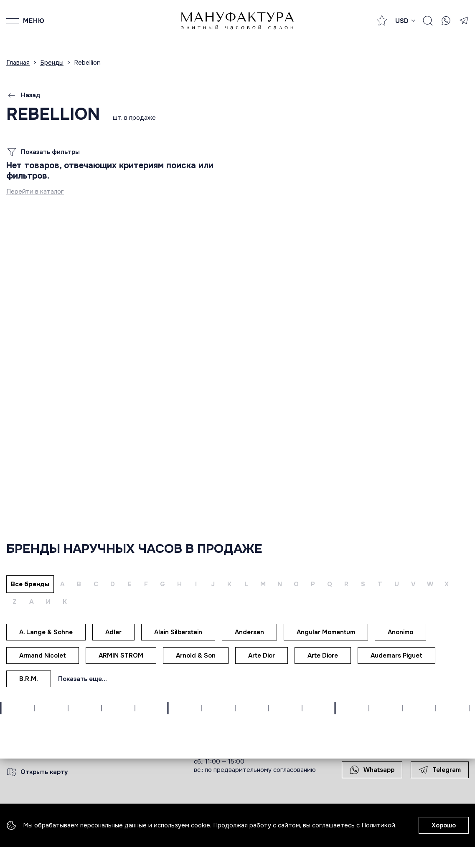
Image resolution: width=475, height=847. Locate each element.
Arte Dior (261, 655)
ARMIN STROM (121, 655)
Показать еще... (82, 679)
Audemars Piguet (396, 655)
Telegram (440, 770)
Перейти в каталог (35, 191)
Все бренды (30, 584)
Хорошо (444, 825)
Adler (113, 632)
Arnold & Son (196, 655)
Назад (23, 95)
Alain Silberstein (178, 632)
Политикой (378, 825)
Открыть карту (37, 772)
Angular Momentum (326, 632)
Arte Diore (322, 655)
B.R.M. (28, 679)
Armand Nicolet (42, 655)
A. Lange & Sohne (46, 632)
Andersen (249, 632)
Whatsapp (372, 770)
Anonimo (400, 632)
